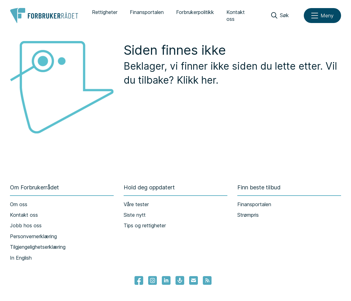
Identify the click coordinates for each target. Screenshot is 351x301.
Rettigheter (104, 12)
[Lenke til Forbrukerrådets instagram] (152, 280)
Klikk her (196, 80)
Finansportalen (147, 12)
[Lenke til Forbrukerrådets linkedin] (166, 280)
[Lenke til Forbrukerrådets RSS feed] (207, 280)
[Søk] (280, 15)
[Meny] (322, 15)
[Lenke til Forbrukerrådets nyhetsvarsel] (193, 280)
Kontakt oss (235, 15)
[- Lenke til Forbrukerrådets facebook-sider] (138, 280)
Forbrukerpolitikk (195, 12)
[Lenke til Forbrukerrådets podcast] (180, 280)
